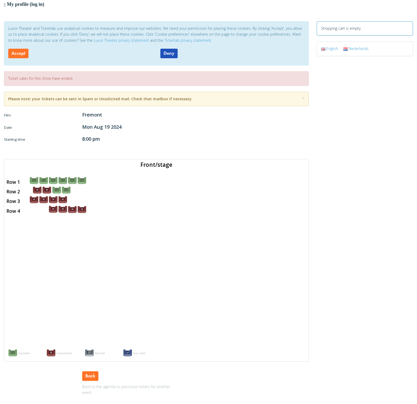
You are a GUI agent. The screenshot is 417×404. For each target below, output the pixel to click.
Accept (18, 53)
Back (90, 376)
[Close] (303, 98)
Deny (169, 53)
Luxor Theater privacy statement (121, 40)
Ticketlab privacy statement (187, 40)
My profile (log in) (24, 4)
